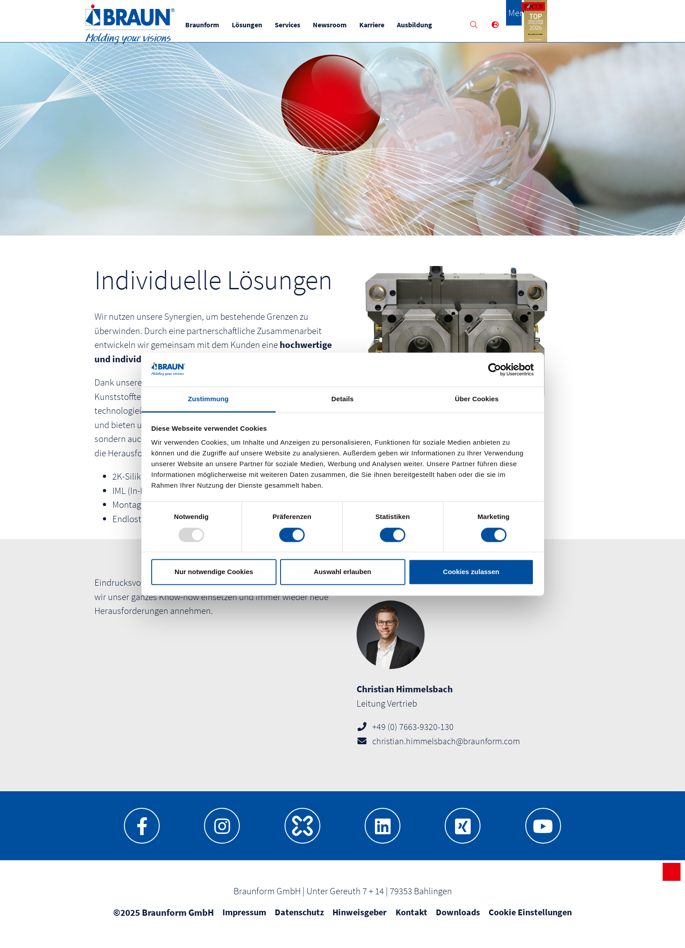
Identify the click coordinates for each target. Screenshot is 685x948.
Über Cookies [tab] (477, 399)
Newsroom (341, 24)
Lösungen (258, 24)
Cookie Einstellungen (530, 918)
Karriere (383, 24)
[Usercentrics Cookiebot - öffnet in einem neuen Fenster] (494, 369)
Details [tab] (343, 399)
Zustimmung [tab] (208, 399)
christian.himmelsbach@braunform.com (446, 747)
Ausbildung (426, 24)
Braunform (214, 24)
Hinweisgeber (359, 918)
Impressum (244, 918)
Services (299, 24)
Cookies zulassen (471, 572)
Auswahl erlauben (342, 572)
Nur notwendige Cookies (213, 572)
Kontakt (411, 918)
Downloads (458, 918)
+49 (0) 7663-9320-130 (413, 733)
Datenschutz (299, 918)
